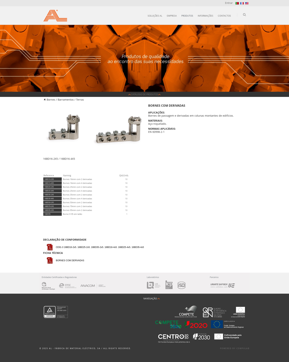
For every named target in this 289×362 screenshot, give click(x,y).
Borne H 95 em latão (72, 214)
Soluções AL (155, 15)
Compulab (243, 348)
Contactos (224, 15)
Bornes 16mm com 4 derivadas (77, 183)
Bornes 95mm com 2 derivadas (77, 210)
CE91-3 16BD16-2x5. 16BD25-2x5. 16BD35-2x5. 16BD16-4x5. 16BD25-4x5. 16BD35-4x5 (100, 247)
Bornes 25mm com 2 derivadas (77, 187)
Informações (205, 15)
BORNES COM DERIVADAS (70, 260)
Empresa (172, 15)
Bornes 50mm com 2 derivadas (77, 202)
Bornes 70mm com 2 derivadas (77, 206)
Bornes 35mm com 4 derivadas (77, 198)
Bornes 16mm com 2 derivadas (77, 179)
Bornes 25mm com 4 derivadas (77, 190)
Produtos (187, 15)
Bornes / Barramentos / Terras (65, 99)
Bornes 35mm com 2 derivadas (77, 194)
